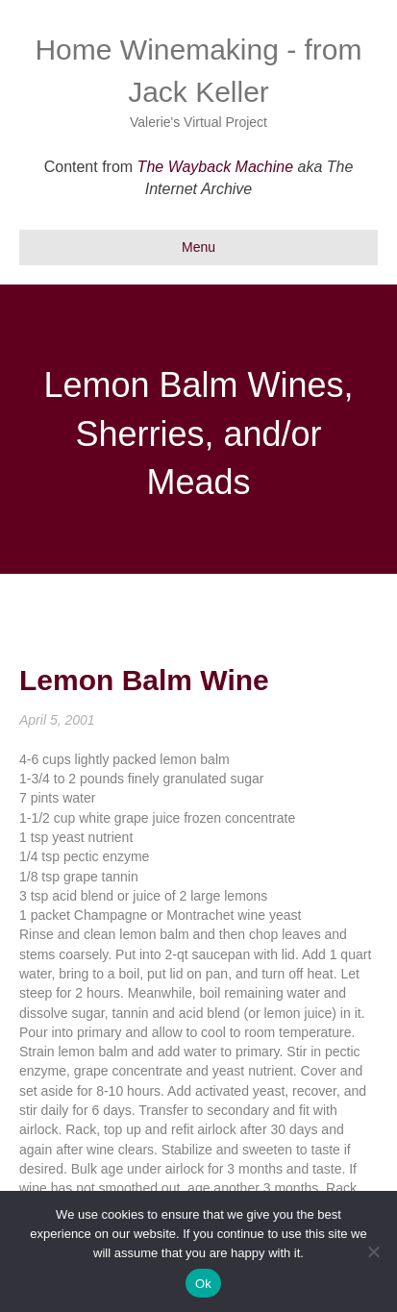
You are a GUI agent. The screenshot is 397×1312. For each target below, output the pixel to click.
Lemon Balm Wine (144, 680)
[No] (373, 1251)
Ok (203, 1283)
